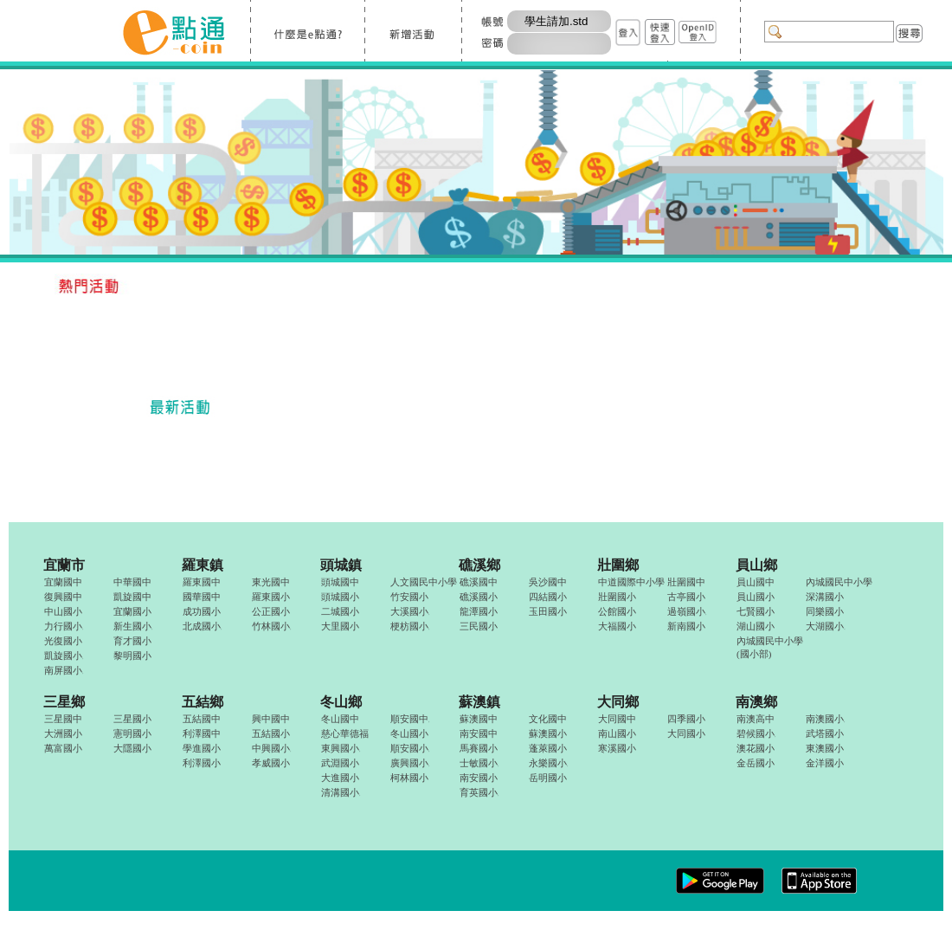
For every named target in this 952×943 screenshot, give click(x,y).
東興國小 (340, 748)
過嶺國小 (686, 611)
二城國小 (340, 611)
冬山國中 (340, 719)
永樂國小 (548, 763)
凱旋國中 (132, 596)
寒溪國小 (617, 748)
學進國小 (202, 748)
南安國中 (479, 733)
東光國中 (271, 582)
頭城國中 (340, 582)
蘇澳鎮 (479, 701)
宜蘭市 (64, 565)
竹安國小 (409, 596)
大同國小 (686, 733)
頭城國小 (340, 596)
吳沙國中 (548, 582)
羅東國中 (202, 582)
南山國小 (617, 733)
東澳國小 (825, 748)
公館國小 (617, 611)
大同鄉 (618, 701)
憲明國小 (132, 733)
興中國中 (271, 719)
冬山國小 (409, 733)
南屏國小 (63, 670)
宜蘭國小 (132, 611)
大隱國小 (132, 748)
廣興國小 (409, 763)
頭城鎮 (341, 565)
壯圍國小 (617, 596)
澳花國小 (756, 748)
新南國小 (686, 626)
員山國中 (756, 582)
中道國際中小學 (631, 582)
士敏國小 (479, 763)
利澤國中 (202, 733)
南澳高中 (756, 719)
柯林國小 (409, 777)
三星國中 (63, 719)
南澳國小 (825, 719)
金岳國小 (756, 763)
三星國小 (132, 719)
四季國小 (686, 719)
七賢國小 (756, 611)
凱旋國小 (63, 655)
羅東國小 (271, 596)
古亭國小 (686, 596)
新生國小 (132, 626)
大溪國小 (409, 611)
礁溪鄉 (479, 565)
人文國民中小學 (423, 582)
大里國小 (340, 626)
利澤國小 (202, 763)
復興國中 (63, 596)
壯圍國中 (686, 582)
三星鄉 (64, 701)
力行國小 (63, 626)
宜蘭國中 (63, 582)
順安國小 (409, 748)
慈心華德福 (345, 733)
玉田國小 (548, 611)
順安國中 (409, 719)
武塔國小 (825, 733)
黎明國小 (132, 655)
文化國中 (548, 719)
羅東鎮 (202, 565)
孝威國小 (271, 763)
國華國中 (202, 596)
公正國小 (271, 611)
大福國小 (617, 626)
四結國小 (548, 596)
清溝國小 (340, 792)
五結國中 (202, 719)
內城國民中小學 (839, 582)
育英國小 (479, 792)
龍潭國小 (479, 611)
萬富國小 (63, 748)
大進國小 (340, 777)
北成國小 (202, 626)
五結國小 (271, 733)
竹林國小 (271, 626)
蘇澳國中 (479, 719)
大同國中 (617, 719)
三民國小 (479, 626)
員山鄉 (756, 565)
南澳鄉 (756, 701)
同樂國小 (825, 611)
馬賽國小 (479, 748)
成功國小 (202, 611)
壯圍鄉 (618, 565)
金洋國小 (825, 763)
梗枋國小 (409, 626)
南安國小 (479, 777)
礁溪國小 (479, 596)
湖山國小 (756, 626)
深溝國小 (825, 596)
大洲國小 (63, 733)
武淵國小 (340, 763)
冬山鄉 (341, 701)
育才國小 (132, 641)
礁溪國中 (479, 582)
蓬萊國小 (548, 748)
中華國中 (132, 582)
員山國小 (756, 596)
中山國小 (63, 611)
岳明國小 (548, 777)
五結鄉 (202, 701)
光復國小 (63, 641)
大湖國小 (825, 626)
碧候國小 (756, 733)
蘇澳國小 (548, 733)
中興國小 (271, 748)
